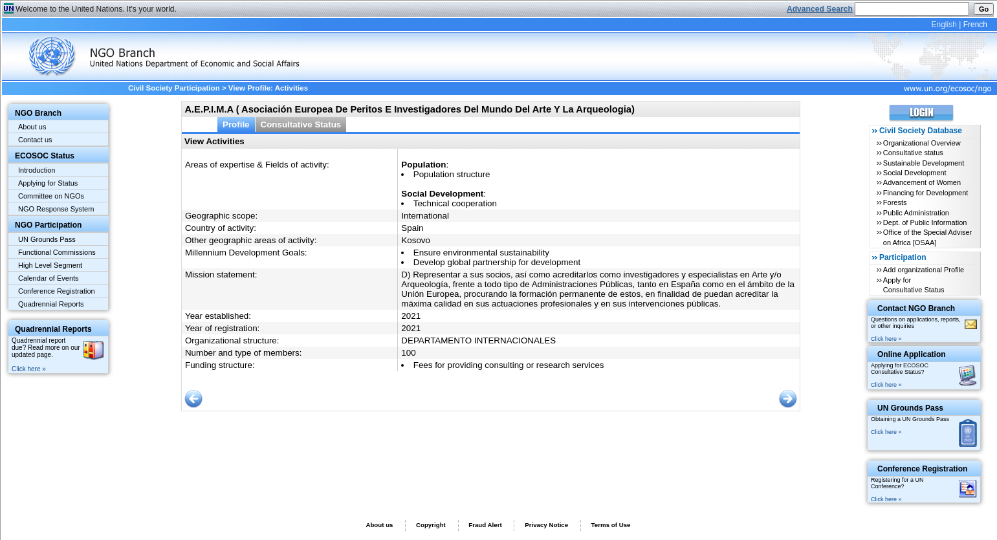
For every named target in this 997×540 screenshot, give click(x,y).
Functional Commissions (57, 252)
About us (32, 127)
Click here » (29, 369)
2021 (411, 316)
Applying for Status (48, 183)
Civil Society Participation (174, 88)
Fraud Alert (484, 524)
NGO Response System (56, 209)
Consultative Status (301, 124)
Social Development (915, 173)
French (975, 24)
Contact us (35, 140)
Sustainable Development (923, 163)
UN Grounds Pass (47, 239)
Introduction (36, 170)
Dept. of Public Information (925, 222)
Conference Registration (56, 291)
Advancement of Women (922, 182)
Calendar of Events (48, 278)
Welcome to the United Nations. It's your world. (96, 9)
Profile (236, 124)
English (943, 24)
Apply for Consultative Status (914, 285)
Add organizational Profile (923, 270)
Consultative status (913, 153)
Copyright (431, 524)
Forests (895, 202)
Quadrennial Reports (51, 304)
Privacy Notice (546, 524)
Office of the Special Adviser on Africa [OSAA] (927, 237)
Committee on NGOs (51, 196)
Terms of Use (611, 524)
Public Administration (916, 213)
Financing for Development (925, 193)
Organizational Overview (922, 143)
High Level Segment (50, 265)
